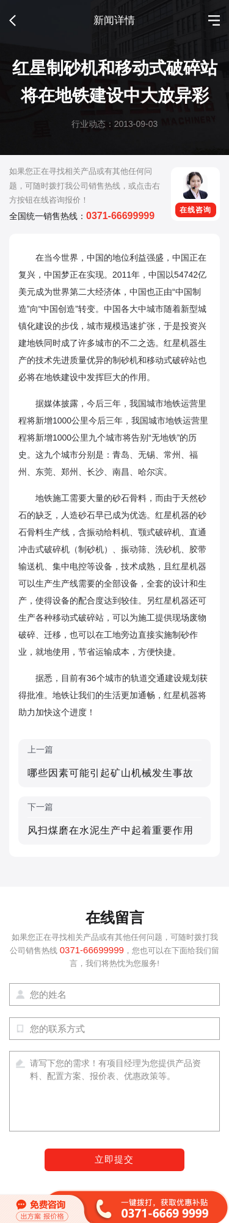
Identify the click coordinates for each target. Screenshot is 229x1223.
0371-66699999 (120, 216)
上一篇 (114, 763)
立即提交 (114, 1159)
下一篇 (114, 820)
